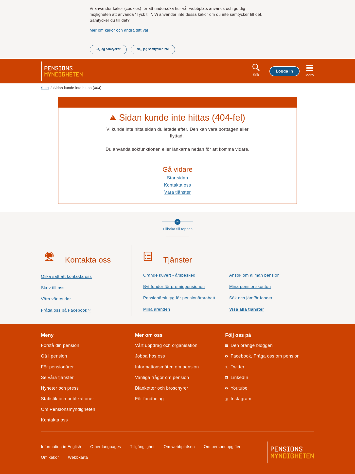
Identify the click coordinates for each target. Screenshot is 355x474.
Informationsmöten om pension (167, 366)
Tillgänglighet (142, 446)
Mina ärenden (156, 309)
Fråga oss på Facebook (74, 311)
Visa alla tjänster (246, 309)
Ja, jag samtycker (108, 49)
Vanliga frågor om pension (162, 377)
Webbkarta (78, 457)
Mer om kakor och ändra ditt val (119, 30)
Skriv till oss (53, 287)
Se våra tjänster (57, 377)
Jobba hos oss (150, 356)
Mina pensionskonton (250, 286)
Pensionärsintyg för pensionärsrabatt (179, 298)
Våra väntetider (56, 299)
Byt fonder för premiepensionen (174, 286)
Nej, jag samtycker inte (153, 49)
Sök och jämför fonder (250, 298)
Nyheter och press (60, 388)
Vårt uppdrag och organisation (166, 345)
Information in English (61, 446)
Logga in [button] (284, 71)
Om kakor (50, 457)
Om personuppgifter (222, 446)
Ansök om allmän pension (254, 275)
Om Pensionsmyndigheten (68, 409)
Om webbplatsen (179, 446)
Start (45, 88)
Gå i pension (54, 356)
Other (105, 446)
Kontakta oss (177, 185)
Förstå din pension (60, 345)
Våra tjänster (177, 192)
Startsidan (177, 177)
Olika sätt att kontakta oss (66, 276)
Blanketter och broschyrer (161, 388)
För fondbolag (149, 398)
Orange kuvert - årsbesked (169, 275)
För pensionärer (57, 366)
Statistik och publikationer (67, 398)
